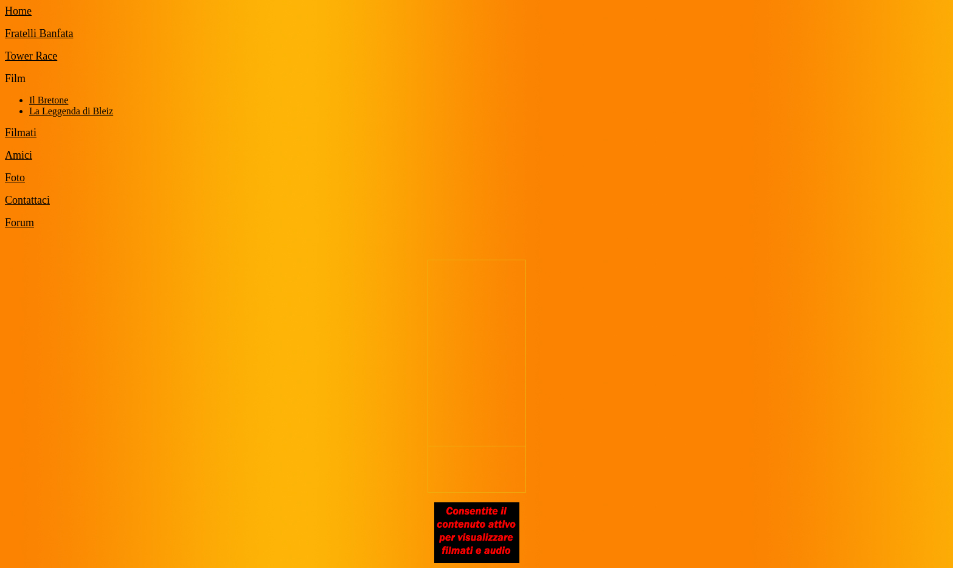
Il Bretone (48, 100)
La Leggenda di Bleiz (71, 111)
